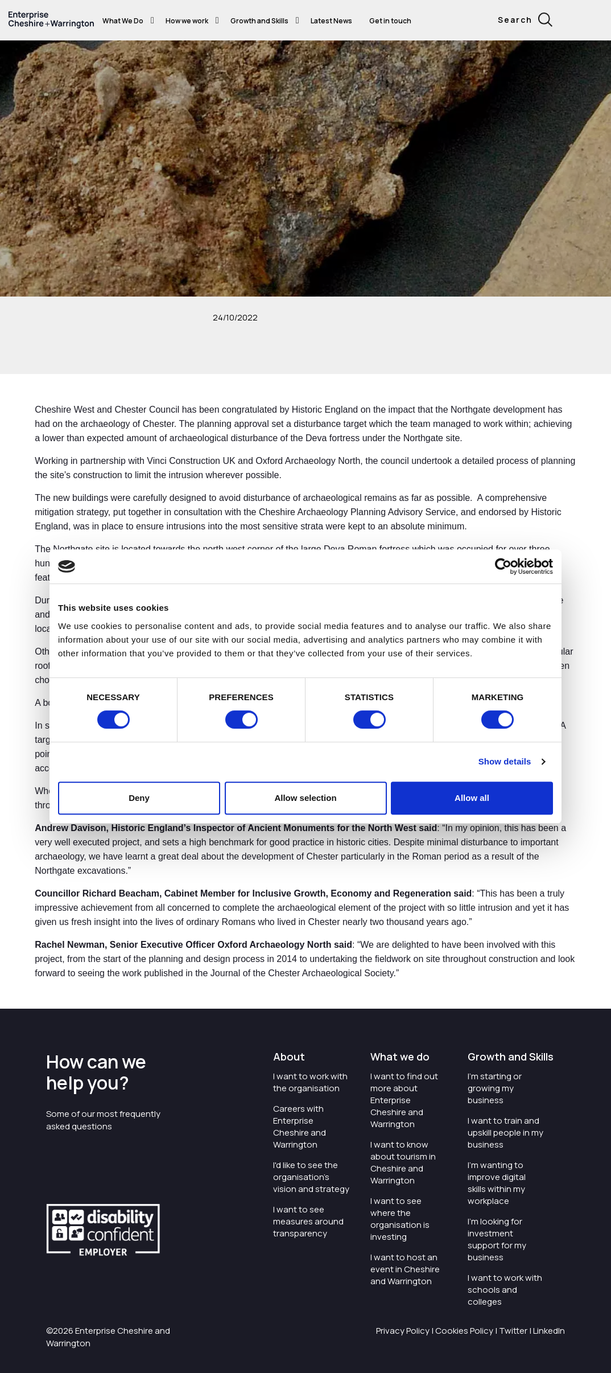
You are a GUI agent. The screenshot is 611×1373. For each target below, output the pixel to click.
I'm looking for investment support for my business (497, 1239)
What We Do (122, 21)
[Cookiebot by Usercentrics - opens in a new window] (503, 566)
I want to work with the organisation (310, 1082)
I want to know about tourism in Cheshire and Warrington (403, 1162)
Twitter (513, 1331)
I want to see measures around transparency (308, 1221)
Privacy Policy (403, 1331)
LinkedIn (549, 1331)
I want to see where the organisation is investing (400, 1219)
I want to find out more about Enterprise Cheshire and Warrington (404, 1100)
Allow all (472, 798)
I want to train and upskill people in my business (505, 1132)
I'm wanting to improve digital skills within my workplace (497, 1183)
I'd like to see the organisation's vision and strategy (311, 1177)
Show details (504, 761)
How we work (187, 21)
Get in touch (390, 21)
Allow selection (305, 798)
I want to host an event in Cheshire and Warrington (405, 1269)
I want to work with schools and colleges (505, 1290)
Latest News (331, 21)
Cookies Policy (464, 1331)
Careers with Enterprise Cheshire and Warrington (299, 1126)
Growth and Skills (259, 21)
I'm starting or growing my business (495, 1088)
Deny (139, 798)
